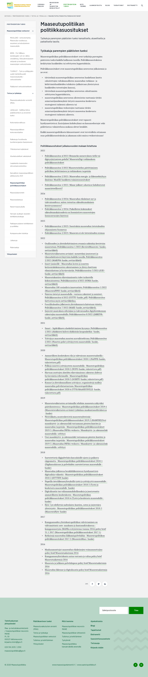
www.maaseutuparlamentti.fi (63, 665)
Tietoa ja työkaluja (39, 16)
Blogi (107, 5)
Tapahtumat (119, 5)
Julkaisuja (13, 240)
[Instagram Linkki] (141, 665)
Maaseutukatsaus (16, 200)
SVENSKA (41, 4)
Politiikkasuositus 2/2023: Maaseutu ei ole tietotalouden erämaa (75, 233)
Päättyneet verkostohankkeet (20, 87)
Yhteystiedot (38, 644)
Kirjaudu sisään (97, 648)
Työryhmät (66, 640)
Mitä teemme (83, 5)
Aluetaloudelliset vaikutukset (20, 156)
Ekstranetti (132, 5)
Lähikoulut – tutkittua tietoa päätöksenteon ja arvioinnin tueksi (20, 112)
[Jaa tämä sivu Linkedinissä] (105, 584)
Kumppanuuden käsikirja (19, 233)
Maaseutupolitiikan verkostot (44, 637)
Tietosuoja (95, 643)
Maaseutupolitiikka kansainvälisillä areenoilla (71, 645)
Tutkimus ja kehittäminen (43, 640)
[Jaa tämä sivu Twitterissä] (98, 584)
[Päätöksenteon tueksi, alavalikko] (33, 31)
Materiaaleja (14, 247)
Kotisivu (8, 16)
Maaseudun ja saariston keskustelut (55, 5)
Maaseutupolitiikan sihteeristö (73, 633)
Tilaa (136, 610)
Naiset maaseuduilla (17, 207)
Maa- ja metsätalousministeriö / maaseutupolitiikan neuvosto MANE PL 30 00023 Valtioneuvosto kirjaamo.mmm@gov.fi (16, 635)
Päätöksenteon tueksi (69, 5)
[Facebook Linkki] (135, 665)
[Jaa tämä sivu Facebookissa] (92, 584)
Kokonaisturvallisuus (17, 123)
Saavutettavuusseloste (100, 639)
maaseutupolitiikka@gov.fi (15, 651)
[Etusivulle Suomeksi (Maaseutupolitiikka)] (19, 5)
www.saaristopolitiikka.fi (86, 665)
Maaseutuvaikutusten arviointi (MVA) (45, 628)
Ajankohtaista (96, 5)
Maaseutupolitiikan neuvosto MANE (73, 628)
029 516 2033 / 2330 (13, 647)
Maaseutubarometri (17, 193)
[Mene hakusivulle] (142, 5)
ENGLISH (41, 6)
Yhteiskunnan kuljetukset (19, 149)
